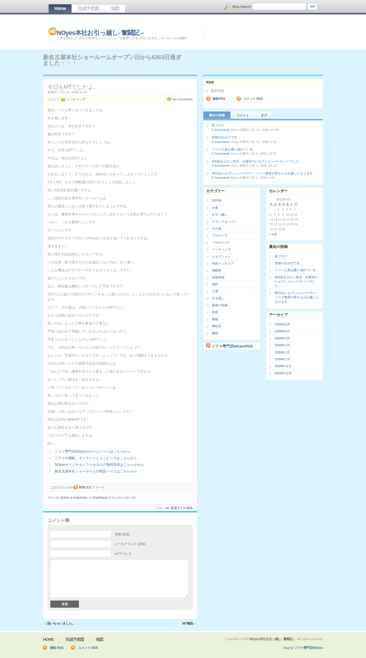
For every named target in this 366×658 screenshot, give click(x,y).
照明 (215, 312)
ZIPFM (216, 200)
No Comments (183, 99)
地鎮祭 (216, 270)
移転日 (216, 326)
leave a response (74, 498)
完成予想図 (88, 8)
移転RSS (218, 98)
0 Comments (221, 130)
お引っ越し (220, 214)
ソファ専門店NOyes (308, 647)
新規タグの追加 (182, 508)
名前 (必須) (122, 534)
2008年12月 (283, 366)
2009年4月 (282, 338)
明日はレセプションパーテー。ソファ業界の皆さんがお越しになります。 (264, 173)
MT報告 (187, 623)
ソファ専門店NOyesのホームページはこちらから (92, 452)
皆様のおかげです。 (226, 137)
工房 (215, 291)
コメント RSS (253, 98)
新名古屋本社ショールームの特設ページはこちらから (96, 471)
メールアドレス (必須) (130, 544)
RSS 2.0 (85, 487)
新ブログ (218, 125)
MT (167, 508)
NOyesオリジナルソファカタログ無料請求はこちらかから (99, 465)
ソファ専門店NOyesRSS (232, 346)
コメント (242, 115)
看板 (215, 319)
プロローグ (220, 235)
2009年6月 (282, 324)
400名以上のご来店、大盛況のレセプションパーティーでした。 (257, 161)
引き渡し (218, 298)
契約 (215, 284)
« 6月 (273, 234)
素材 (215, 333)
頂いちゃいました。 (61, 623)
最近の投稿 (217, 115)
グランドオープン (224, 221)
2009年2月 (282, 352)
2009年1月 (282, 359)
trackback (100, 498)
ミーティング (76, 99)
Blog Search (241, 6)
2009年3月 (282, 345)
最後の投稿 (220, 305)
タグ (264, 115)
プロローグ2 (220, 242)
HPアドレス (123, 553)
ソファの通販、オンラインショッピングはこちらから (96, 458)
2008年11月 (283, 373)
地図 (115, 8)
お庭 (215, 207)
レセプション (221, 256)
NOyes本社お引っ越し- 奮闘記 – (100, 32)
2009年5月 (282, 331)
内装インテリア (223, 263)
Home (60, 8)
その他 (216, 228)
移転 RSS (57, 647)
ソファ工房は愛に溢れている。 (234, 149)
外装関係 (218, 277)
